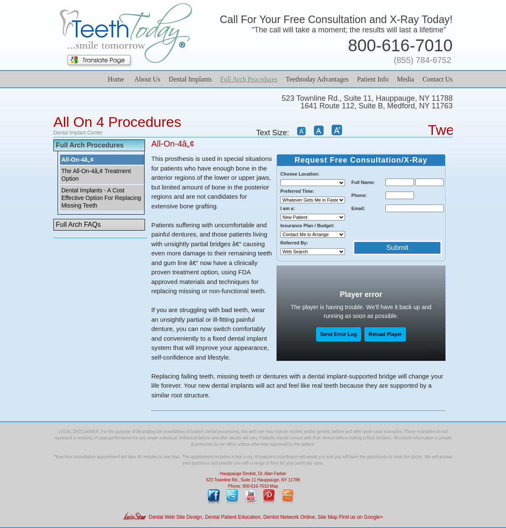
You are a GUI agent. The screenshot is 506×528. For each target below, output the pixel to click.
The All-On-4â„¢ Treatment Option (96, 175)
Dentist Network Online (289, 517)
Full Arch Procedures (248, 79)
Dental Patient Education (233, 517)
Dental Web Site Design (175, 517)
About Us (147, 79)
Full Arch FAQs (78, 224)
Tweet (447, 130)
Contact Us (437, 79)
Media (405, 79)
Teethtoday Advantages (317, 79)
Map (274, 486)
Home (116, 79)
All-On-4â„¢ (77, 159)
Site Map (327, 517)
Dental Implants (190, 79)
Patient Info (372, 79)
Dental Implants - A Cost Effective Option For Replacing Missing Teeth (101, 198)
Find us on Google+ (361, 517)
